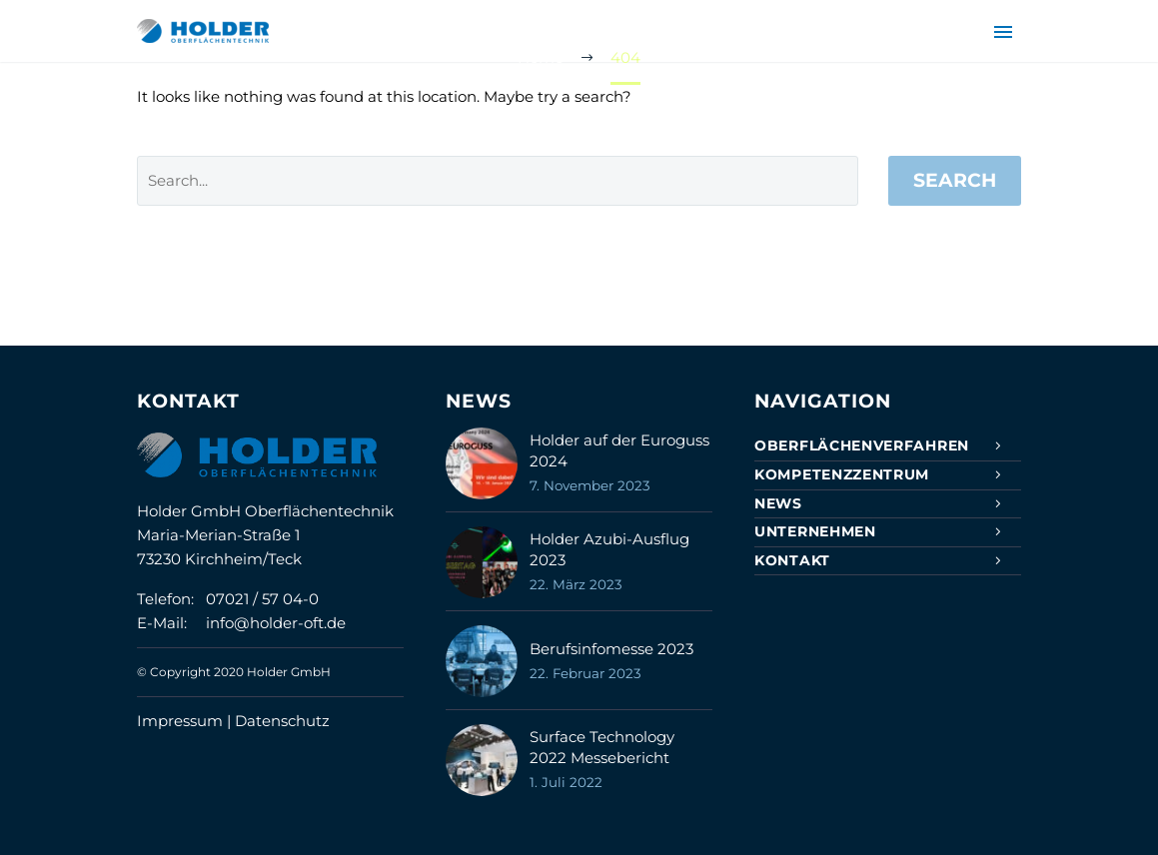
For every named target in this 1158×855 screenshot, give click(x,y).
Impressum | (186, 720)
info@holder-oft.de (276, 622)
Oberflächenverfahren (861, 445)
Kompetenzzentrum (841, 474)
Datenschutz (282, 720)
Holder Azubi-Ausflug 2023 (609, 549)
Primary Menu (1003, 32)
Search (954, 180)
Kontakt (792, 560)
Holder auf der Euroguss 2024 (619, 450)
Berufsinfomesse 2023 (611, 648)
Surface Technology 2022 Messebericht (602, 747)
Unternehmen (815, 531)
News (778, 503)
